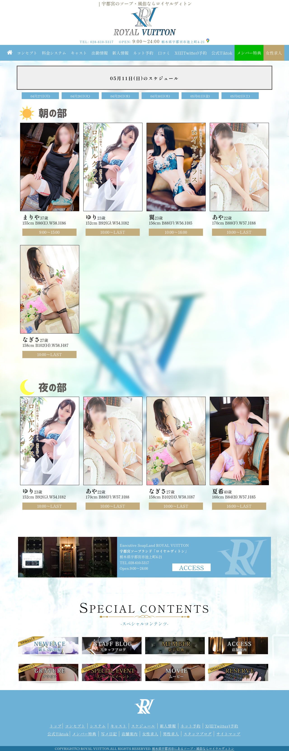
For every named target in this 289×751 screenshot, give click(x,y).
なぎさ (31, 339)
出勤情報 (99, 53)
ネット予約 (143, 53)
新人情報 (120, 53)
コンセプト (27, 53)
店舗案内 (129, 734)
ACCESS (191, 567)
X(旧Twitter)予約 (191, 53)
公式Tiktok (221, 53)
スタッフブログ (198, 734)
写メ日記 (109, 734)
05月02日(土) (240, 96)
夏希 (218, 491)
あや (218, 217)
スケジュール (143, 726)
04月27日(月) (40, 96)
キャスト (79, 53)
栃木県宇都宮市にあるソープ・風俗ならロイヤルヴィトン (193, 748)
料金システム (54, 53)
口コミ (164, 53)
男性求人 (171, 734)
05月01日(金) (200, 96)
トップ (56, 726)
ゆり (91, 217)
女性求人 (274, 53)
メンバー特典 (249, 53)
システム (98, 726)
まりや (31, 217)
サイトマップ (228, 734)
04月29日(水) (120, 96)
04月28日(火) (80, 96)
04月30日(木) (160, 96)
